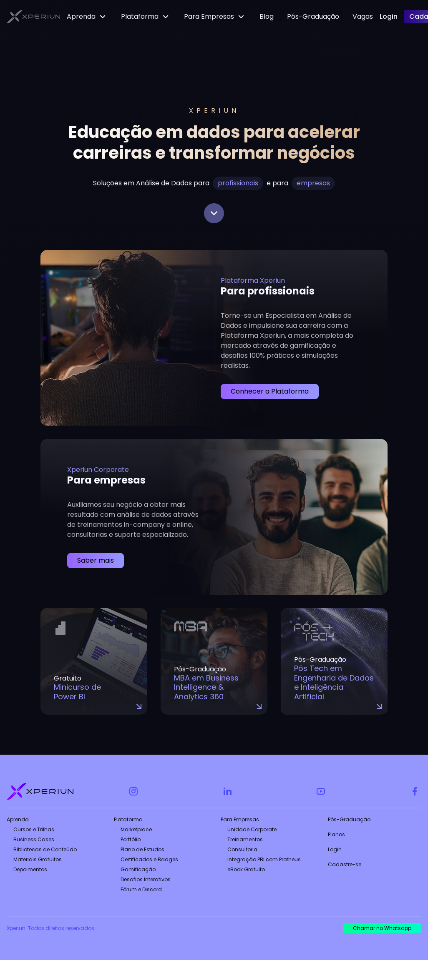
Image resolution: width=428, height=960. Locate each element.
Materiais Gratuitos (37, 859)
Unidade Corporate (252, 829)
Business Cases (33, 839)
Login (335, 849)
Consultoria (242, 849)
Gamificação (138, 869)
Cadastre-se (344, 864)
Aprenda (18, 819)
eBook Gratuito (246, 869)
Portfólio (131, 839)
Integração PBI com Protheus (264, 859)
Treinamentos (245, 839)
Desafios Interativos (146, 879)
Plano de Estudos (142, 849)
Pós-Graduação (349, 819)
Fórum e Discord (141, 889)
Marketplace (136, 829)
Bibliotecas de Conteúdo (45, 849)
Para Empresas (240, 819)
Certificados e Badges (149, 859)
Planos (336, 834)
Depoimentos (30, 869)
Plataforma (128, 819)
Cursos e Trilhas (33, 829)
